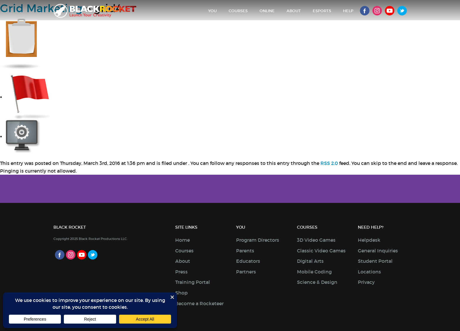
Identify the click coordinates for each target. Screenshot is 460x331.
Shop (181, 293)
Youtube (389, 10)
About (294, 10)
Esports (322, 10)
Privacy (366, 282)
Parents (245, 251)
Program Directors (257, 240)
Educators (248, 261)
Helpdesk (369, 240)
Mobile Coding (314, 272)
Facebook (364, 10)
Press (181, 272)
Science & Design (317, 282)
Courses (238, 10)
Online (267, 10)
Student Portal (375, 261)
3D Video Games (316, 240)
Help (348, 10)
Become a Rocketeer (199, 303)
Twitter (402, 10)
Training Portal (192, 282)
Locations (369, 272)
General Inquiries (378, 251)
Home (182, 240)
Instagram (377, 10)
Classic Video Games (321, 251)
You (212, 10)
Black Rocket (94, 11)
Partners (246, 272)
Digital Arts (310, 261)
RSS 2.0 (329, 163)
